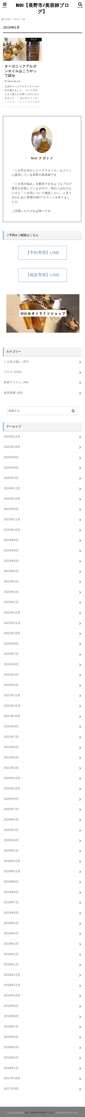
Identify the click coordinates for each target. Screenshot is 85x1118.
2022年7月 (11, 654)
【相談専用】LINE (42, 275)
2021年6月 (11, 747)
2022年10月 (12, 633)
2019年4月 (11, 934)
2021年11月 (12, 706)
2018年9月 (11, 1006)
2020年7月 (11, 809)
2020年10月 (12, 789)
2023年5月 (11, 571)
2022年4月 (11, 675)
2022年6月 (11, 664)
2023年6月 (11, 561)
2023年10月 (12, 530)
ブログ (12, 372)
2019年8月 (11, 892)
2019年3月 (11, 944)
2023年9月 (11, 540)
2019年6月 (11, 913)
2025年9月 (11, 457)
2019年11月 (12, 871)
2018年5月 (11, 1047)
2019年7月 (11, 902)
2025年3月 (11, 478)
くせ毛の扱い (16, 362)
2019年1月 (11, 965)
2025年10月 (12, 447)
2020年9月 (11, 799)
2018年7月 (11, 1027)
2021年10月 (12, 716)
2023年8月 (11, 551)
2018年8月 (11, 1016)
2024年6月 (11, 509)
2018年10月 (12, 996)
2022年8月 (11, 644)
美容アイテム (16, 382)
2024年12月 (12, 489)
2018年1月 (11, 1068)
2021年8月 (11, 727)
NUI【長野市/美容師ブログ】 (42, 8)
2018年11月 (12, 985)
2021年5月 (11, 758)
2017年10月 (12, 1078)
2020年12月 (12, 778)
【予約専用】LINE (42, 253)
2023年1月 (11, 602)
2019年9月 (11, 882)
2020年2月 (11, 851)
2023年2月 (11, 592)
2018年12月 (12, 975)
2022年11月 (12, 623)
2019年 (16, 19)
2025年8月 (11, 468)
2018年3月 (11, 1058)
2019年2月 (11, 954)
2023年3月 (11, 582)
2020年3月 (11, 840)
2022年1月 (11, 685)
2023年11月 (12, 520)
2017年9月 (11, 1089)
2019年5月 (11, 923)
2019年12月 (12, 861)
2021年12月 (12, 696)
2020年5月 (11, 820)
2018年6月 (11, 1037)
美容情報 (13, 393)
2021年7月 (11, 737)
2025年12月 (12, 437)
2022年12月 (12, 613)
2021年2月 (11, 768)
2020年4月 (11, 830)
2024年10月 (12, 499)
